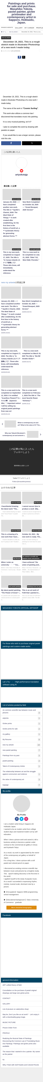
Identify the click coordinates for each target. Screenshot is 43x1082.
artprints (21, 718)
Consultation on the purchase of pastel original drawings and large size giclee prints (19, 992)
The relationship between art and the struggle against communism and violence (21, 773)
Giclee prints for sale (21, 729)
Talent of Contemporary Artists (21, 766)
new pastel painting (21, 750)
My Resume (21, 739)
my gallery (21, 734)
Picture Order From (10, 1028)
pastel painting (21, 761)
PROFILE (6, 1033)
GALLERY (6, 1004)
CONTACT (6, 998)
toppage (21, 785)
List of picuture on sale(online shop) (16, 1009)
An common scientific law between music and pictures (21, 711)
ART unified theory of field (12, 985)
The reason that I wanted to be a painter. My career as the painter (21, 1053)
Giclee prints (21, 723)
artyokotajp (21, 174)
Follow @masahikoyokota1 (21, 481)
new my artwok (6, 37)
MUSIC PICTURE (9, 1022)
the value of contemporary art (21, 779)
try (3, 1059)
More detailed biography (21, 907)
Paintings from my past (21, 755)
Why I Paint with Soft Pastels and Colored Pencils (21, 1065)
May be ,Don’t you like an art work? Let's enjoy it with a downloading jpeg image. (21, 1016)
